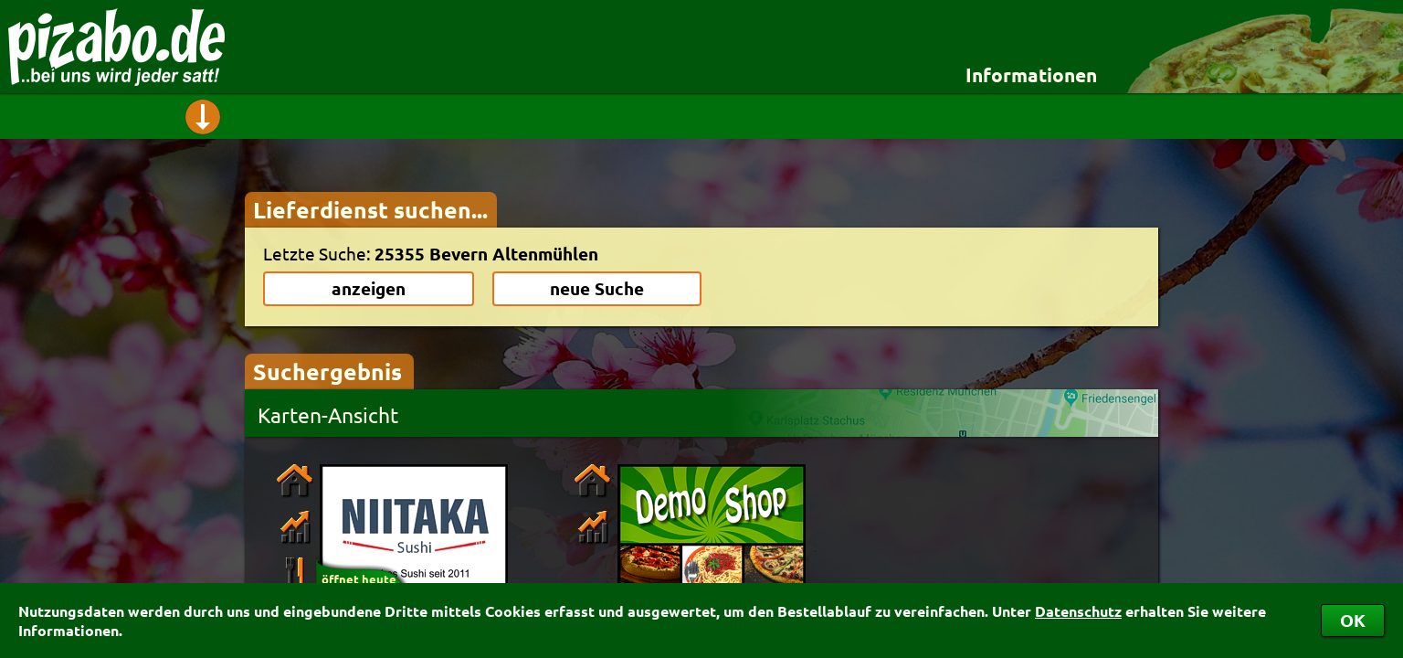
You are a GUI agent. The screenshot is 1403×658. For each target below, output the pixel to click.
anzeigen (369, 288)
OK (1353, 620)
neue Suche (597, 288)
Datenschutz (1078, 611)
